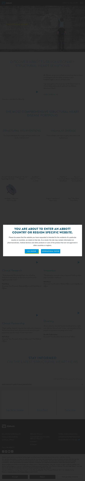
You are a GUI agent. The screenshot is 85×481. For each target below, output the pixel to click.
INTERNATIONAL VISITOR (50, 251)
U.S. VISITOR (31, 251)
